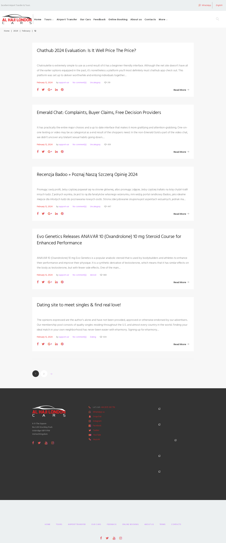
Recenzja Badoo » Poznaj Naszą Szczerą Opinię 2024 (87, 176)
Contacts (159, 20)
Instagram (97, 422)
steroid (93, 276)
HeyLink (96, 440)
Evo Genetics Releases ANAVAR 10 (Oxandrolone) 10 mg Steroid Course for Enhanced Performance (109, 241)
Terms (163, 494)
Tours (57, 20)
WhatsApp (199, 5)
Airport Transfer (76, 20)
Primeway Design (136, 520)
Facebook (97, 427)
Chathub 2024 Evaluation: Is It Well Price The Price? (86, 52)
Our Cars (94, 20)
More (171, 20)
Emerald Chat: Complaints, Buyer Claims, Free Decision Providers (99, 114)
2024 (15, 32)
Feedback (109, 20)
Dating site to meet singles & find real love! (79, 306)
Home (47, 20)
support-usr (64, 83)
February (26, 32)
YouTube (97, 436)
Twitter (96, 431)
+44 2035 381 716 (108, 408)
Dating (93, 338)
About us (145, 20)
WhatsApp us (99, 413)
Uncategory (95, 83)
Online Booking (127, 20)
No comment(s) (79, 83)
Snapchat (97, 417)
